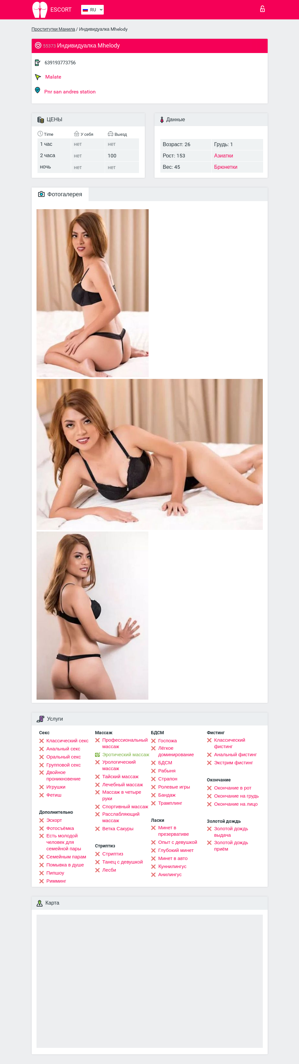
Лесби (109, 870)
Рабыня (167, 771)
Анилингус (170, 874)
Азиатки (223, 156)
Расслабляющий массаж (121, 817)
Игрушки (56, 787)
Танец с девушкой (122, 862)
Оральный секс (64, 757)
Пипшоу (55, 873)
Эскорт (54, 820)
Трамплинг (170, 803)
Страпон (167, 779)
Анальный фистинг (235, 755)
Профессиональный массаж (125, 743)
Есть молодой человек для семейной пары (64, 842)
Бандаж (167, 795)
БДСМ (165, 763)
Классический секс (68, 741)
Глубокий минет (176, 850)
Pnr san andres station (65, 91)
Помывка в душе (65, 865)
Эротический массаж (125, 755)
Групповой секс (64, 765)
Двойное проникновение (64, 775)
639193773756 (60, 63)
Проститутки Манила (53, 29)
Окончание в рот (232, 788)
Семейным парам (66, 857)
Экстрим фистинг (233, 763)
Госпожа (167, 741)
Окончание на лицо (236, 804)
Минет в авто (173, 858)
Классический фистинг (229, 743)
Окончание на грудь (236, 796)
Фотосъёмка (60, 828)
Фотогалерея (60, 194)
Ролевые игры (174, 787)
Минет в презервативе (173, 831)
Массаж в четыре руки (121, 795)
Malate (48, 77)
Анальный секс (63, 749)
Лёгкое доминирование (176, 751)
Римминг (56, 881)
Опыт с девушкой (178, 842)
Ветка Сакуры (117, 829)
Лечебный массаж (122, 785)
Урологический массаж (119, 765)
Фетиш (54, 795)
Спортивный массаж (125, 807)
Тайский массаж (120, 776)
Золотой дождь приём (231, 846)
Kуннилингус (172, 866)
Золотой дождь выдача (231, 832)
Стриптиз (112, 854)
